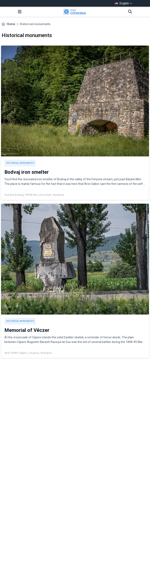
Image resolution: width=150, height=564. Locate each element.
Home (11, 24)
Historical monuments (20, 163)
